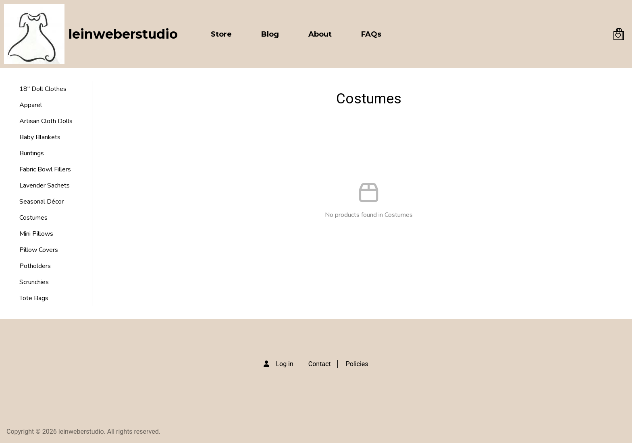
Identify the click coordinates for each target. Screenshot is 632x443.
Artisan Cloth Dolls (46, 121)
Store (221, 34)
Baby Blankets (39, 137)
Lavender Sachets (44, 185)
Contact (319, 364)
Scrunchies (34, 282)
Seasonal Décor (41, 201)
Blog (270, 34)
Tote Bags (33, 298)
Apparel (30, 105)
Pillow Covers (38, 249)
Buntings (31, 153)
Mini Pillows (36, 233)
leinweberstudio (123, 34)
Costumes (33, 217)
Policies (357, 364)
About (320, 34)
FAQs (371, 34)
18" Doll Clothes (43, 88)
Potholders (35, 266)
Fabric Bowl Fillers (45, 169)
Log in (284, 364)
